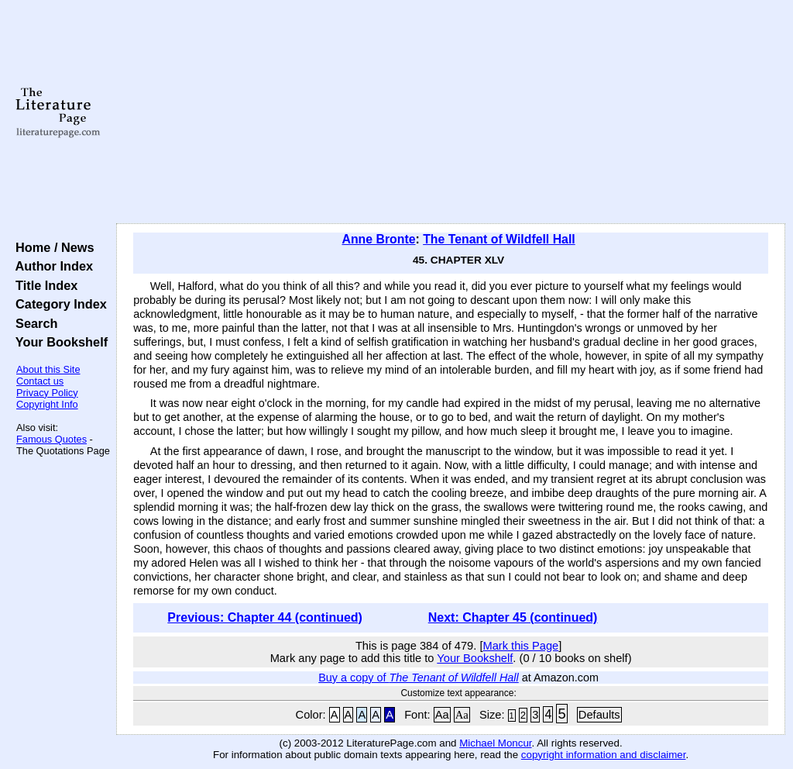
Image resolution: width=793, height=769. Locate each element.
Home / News (51, 247)
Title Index (43, 285)
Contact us (40, 381)
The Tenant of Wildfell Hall (499, 239)
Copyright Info (47, 404)
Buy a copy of (418, 677)
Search (33, 323)
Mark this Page (520, 646)
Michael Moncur (495, 743)
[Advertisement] (450, 112)
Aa (442, 715)
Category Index (58, 304)
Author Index (51, 266)
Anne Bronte (378, 239)
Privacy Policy (47, 392)
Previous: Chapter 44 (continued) (264, 617)
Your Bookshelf (58, 342)
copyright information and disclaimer (603, 754)
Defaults (599, 715)
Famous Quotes (51, 439)
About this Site (48, 369)
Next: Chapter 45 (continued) (513, 617)
